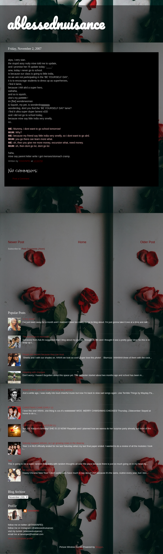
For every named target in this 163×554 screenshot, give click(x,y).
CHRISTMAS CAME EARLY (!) (38, 407)
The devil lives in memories (36, 337)
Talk (10, 461)
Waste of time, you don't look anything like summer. (48, 390)
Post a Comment (21, 178)
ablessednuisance (55, 23)
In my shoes (29, 319)
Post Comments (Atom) (33, 249)
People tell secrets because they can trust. (43, 354)
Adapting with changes (34, 372)
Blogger (99, 547)
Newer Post (16, 242)
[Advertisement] (81, 281)
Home (82, 242)
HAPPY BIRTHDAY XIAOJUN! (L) (39, 425)
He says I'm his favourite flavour (38, 470)
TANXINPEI (33, 511)
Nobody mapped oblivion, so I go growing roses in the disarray (53, 443)
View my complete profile (20, 538)
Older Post (147, 242)
